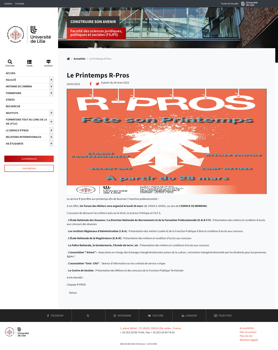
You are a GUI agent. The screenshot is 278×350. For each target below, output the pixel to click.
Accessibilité (247, 328)
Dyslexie (8, 3)
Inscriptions (29, 168)
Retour (73, 293)
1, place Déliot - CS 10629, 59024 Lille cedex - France (150, 328)
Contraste (19, 3)
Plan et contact (248, 332)
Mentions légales (249, 340)
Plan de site (246, 336)
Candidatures (29, 159)
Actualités (79, 59)
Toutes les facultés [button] (229, 3)
